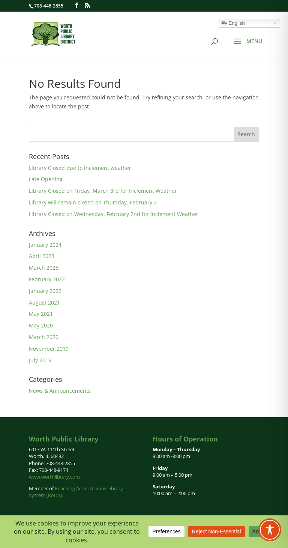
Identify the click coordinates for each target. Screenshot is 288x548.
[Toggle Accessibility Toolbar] (269, 529)
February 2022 (47, 279)
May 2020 (41, 325)
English (233, 23)
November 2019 (49, 348)
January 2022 (45, 290)
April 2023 (41, 256)
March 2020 (43, 337)
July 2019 (40, 360)
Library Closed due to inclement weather (80, 167)
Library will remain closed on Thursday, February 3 (93, 202)
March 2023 (43, 267)
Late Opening (46, 179)
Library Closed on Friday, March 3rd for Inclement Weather (103, 190)
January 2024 (45, 244)
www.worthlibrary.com (54, 476)
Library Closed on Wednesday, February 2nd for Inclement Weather (113, 214)
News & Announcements (60, 390)
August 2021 (44, 302)
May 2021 (41, 313)
